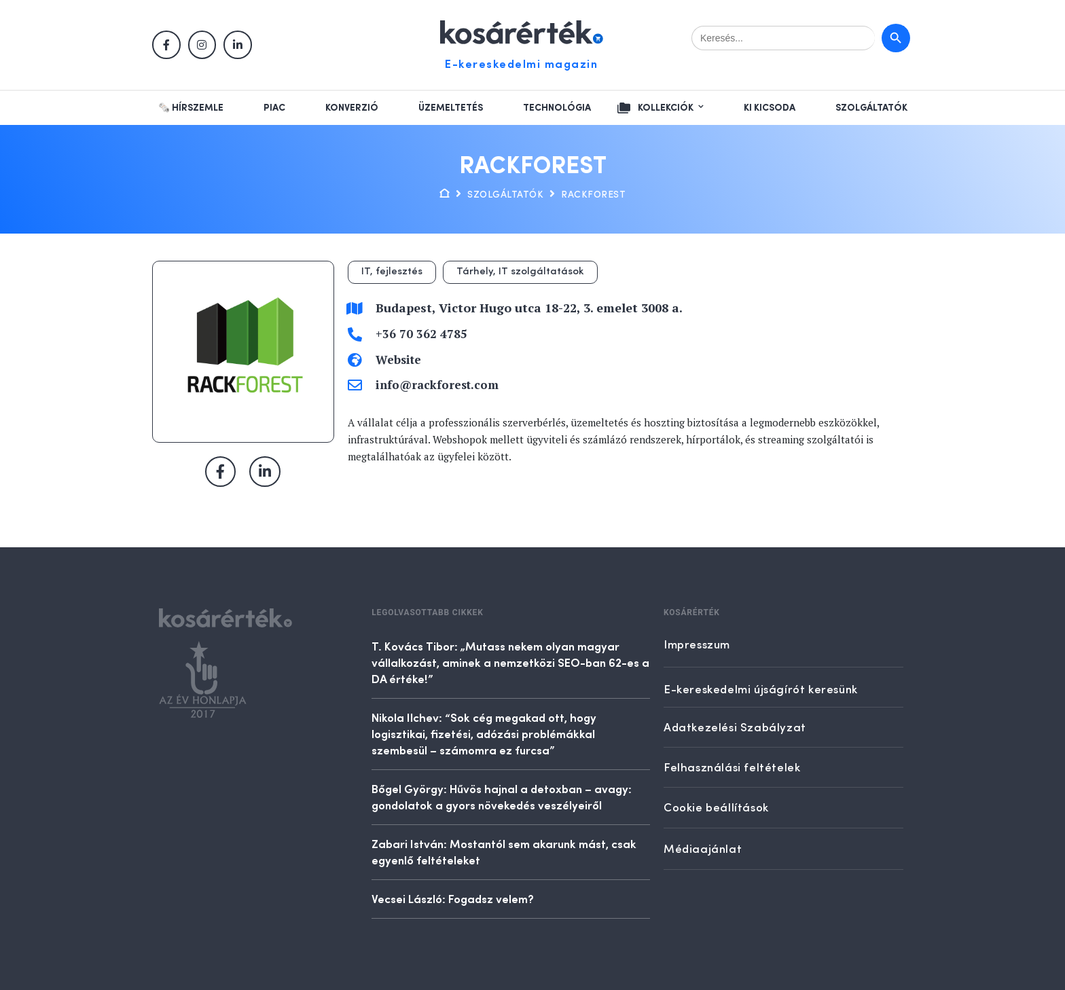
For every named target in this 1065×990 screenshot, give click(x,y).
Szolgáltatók (871, 108)
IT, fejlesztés (391, 272)
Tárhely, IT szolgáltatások (520, 272)
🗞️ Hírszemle (190, 108)
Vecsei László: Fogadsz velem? (453, 898)
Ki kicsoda (769, 108)
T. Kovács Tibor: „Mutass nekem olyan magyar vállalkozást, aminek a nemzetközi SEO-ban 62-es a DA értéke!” (510, 662)
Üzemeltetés (450, 108)
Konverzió (351, 108)
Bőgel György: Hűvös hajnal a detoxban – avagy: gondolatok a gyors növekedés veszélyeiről (502, 796)
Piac (274, 108)
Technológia (557, 108)
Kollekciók (665, 108)
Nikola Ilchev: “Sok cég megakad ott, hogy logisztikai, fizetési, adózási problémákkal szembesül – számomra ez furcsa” (484, 733)
